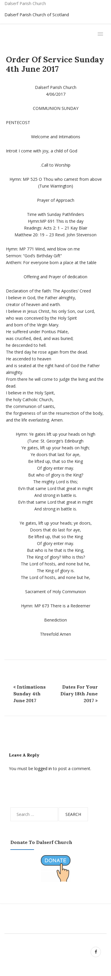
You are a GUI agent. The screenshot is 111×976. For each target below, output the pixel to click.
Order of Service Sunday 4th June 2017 (55, 64)
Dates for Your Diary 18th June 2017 (79, 693)
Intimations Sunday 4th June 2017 (29, 693)
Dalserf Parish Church (25, 3)
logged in (43, 768)
